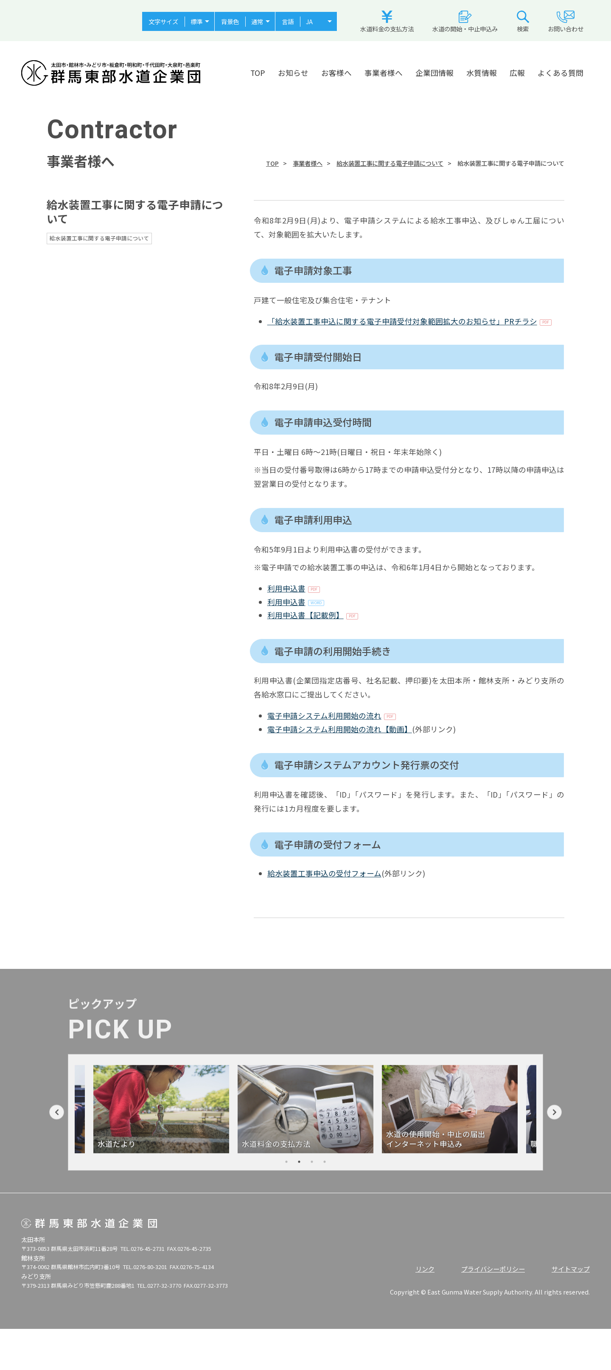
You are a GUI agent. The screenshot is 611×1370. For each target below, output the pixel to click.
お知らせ (293, 72)
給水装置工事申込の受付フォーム (324, 873)
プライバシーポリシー (493, 1268)
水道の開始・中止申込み (465, 22)
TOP (257, 72)
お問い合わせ (565, 22)
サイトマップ (571, 1268)
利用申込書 (286, 588)
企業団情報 (434, 72)
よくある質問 (560, 72)
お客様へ (336, 72)
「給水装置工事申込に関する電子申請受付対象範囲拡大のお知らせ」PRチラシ (402, 321)
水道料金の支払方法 (387, 22)
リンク (424, 1268)
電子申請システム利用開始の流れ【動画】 (339, 729)
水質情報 (481, 72)
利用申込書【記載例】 (305, 615)
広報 (517, 72)
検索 (523, 22)
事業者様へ (383, 72)
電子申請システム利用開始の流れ (324, 715)
